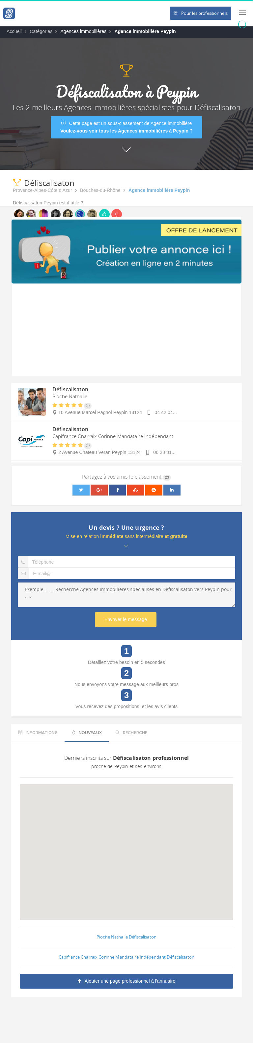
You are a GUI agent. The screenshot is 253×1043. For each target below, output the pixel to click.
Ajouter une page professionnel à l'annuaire (127, 981)
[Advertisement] (126, 329)
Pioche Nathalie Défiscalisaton (126, 937)
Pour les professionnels (201, 13)
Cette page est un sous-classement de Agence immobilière (126, 127)
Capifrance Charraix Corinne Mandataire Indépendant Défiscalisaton (126, 957)
